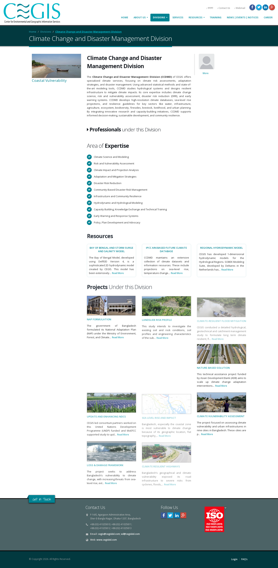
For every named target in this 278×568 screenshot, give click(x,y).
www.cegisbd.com (107, 539)
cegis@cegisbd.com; (109, 533)
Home (124, 17)
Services (177, 17)
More (205, 73)
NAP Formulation (99, 323)
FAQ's (244, 559)
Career (268, 17)
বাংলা (209, 8)
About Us (140, 17)
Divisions (159, 17)
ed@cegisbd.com (130, 533)
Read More (118, 273)
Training (215, 17)
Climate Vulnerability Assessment (221, 420)
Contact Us (223, 8)
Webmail (239, 8)
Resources (195, 17)
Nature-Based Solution (213, 371)
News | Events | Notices (242, 17)
